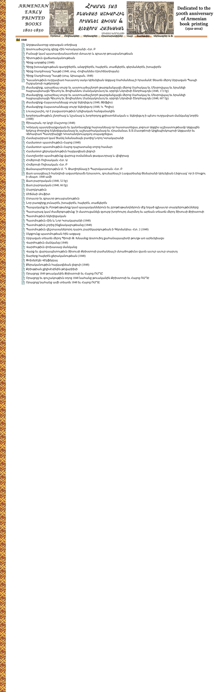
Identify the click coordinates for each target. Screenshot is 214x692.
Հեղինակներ (71, 36)
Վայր (130, 36)
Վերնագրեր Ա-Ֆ (162, 36)
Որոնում (55, 36)
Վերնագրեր (90, 36)
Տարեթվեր (143, 36)
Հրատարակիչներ (112, 36)
